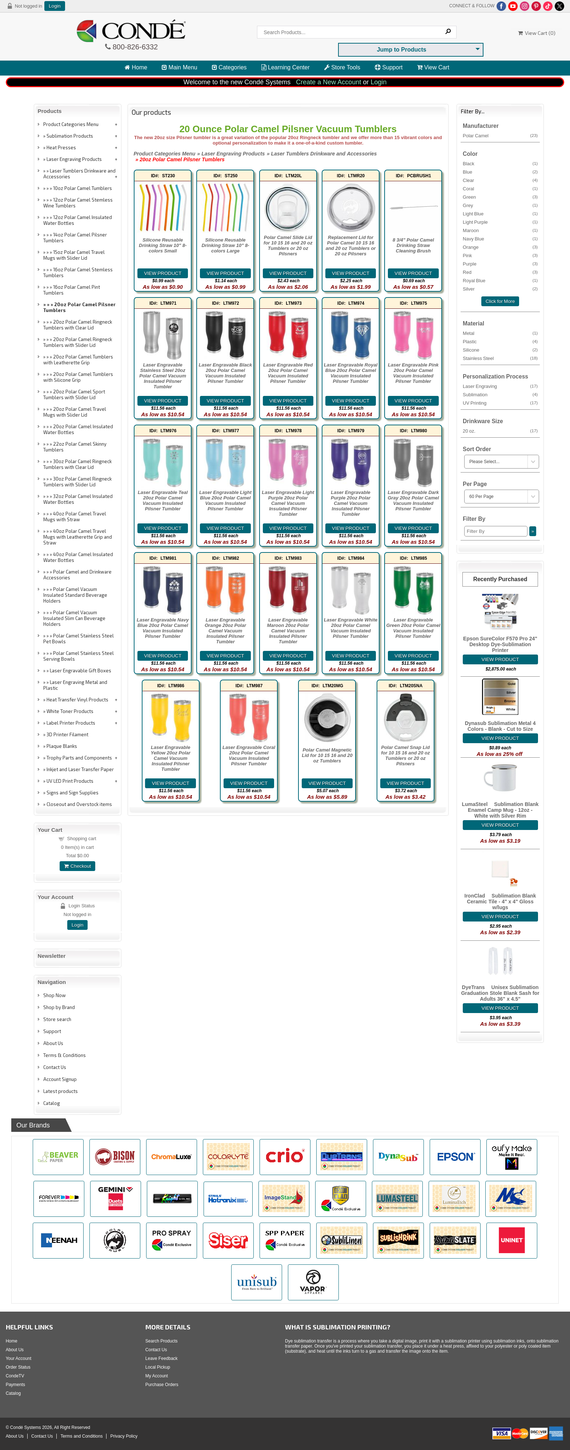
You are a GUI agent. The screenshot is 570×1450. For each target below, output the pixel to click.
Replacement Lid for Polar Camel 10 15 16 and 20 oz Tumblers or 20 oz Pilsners (351, 245)
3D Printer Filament (67, 734)
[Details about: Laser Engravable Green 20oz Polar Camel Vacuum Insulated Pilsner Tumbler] (413, 656)
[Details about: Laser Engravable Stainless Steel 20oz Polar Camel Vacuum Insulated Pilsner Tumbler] (162, 401)
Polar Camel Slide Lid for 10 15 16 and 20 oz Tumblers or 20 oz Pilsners (288, 245)
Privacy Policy (123, 1436)
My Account (156, 1375)
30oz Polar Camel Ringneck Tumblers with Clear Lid (77, 464)
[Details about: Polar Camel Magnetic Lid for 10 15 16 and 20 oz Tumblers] (327, 783)
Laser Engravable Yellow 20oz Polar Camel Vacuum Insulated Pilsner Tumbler (170, 758)
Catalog (51, 1103)
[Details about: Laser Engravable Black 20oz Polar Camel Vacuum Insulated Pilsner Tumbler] (225, 401)
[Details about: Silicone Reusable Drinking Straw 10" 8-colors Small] (162, 273)
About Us (53, 1043)
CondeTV (15, 1375)
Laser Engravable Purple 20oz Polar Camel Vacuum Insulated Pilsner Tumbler (350, 503)
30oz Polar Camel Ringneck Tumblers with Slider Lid (77, 481)
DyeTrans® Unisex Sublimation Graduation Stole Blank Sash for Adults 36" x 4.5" (500, 993)
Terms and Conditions (81, 1436)
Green (500, 196)
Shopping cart (81, 838)
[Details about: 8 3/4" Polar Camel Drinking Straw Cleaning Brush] (413, 273)
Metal (500, 333)
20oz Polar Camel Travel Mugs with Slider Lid (74, 412)
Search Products (161, 1341)
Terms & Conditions (64, 1055)
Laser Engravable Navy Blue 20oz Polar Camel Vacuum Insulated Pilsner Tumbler (163, 628)
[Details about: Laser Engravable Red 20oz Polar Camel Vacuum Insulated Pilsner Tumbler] (288, 401)
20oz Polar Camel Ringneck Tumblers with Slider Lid (77, 342)
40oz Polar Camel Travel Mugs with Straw (74, 516)
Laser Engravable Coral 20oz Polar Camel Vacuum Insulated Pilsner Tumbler (248, 755)
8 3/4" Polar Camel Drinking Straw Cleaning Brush (413, 245)
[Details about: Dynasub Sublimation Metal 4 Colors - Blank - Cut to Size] (500, 738)
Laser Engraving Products (74, 159)
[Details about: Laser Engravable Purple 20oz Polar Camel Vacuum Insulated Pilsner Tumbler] (350, 528)
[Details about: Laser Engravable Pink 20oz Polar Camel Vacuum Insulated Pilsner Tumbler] (413, 401)
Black (500, 163)
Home (136, 67)
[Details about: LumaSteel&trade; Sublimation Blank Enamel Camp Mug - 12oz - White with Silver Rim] (500, 825)
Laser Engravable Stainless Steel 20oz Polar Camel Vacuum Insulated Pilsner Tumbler (162, 375)
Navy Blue (500, 238)
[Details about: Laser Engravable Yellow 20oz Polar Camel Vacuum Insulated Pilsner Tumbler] (170, 783)
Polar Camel (500, 135)
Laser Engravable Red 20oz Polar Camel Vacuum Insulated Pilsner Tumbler (288, 373)
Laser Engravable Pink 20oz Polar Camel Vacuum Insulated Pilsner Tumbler (413, 373)
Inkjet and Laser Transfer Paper (80, 769)
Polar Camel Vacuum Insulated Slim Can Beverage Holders (74, 618)
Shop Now (54, 995)
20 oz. (500, 430)
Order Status (18, 1367)
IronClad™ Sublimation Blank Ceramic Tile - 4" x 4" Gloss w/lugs (500, 901)
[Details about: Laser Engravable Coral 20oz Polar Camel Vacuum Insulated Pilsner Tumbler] (249, 783)
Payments (15, 1384)
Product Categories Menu (71, 124)
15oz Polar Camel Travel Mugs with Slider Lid (74, 255)
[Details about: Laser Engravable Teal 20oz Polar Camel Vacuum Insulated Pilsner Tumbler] (162, 528)
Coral (500, 188)
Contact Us (54, 1067)
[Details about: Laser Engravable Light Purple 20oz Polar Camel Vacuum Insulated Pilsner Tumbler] (288, 528)
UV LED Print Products (70, 781)
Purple (500, 263)
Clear (500, 180)
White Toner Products (70, 711)
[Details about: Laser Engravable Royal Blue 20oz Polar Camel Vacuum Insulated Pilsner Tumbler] (350, 401)
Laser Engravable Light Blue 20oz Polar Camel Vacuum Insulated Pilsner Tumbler (225, 500)
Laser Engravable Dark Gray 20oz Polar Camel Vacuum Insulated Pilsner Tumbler (413, 500)
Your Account (18, 1358)
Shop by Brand (59, 1007)
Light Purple (500, 221)
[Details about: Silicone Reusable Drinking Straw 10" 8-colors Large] (225, 273)
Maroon (500, 230)
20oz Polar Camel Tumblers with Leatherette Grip (78, 359)
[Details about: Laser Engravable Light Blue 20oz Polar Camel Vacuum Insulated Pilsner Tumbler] (225, 528)
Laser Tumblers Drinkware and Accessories (79, 173)
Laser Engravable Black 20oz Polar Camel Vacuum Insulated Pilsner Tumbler (225, 373)
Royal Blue (500, 280)
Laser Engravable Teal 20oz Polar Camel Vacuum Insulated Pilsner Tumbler (163, 500)
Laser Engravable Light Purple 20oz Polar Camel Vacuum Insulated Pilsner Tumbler (288, 503)
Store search (57, 1019)
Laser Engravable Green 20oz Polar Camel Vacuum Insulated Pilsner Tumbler (413, 628)
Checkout (77, 866)
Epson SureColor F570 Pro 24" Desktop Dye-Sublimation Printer (500, 644)
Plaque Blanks (62, 746)
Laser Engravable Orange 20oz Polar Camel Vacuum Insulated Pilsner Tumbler (225, 630)
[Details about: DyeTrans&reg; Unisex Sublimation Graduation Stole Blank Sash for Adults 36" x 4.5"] (500, 1008)
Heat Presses (61, 147)
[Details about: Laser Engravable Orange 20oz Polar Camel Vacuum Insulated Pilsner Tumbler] (225, 656)
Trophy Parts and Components (79, 758)
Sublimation (500, 394)
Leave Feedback (161, 1358)
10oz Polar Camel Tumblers (82, 188)
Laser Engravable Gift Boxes (80, 670)
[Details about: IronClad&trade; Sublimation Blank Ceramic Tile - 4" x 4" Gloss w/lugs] (500, 917)
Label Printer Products (71, 723)
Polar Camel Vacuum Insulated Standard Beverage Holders (75, 595)
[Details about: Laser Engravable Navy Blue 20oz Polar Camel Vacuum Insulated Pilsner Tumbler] (162, 656)
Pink (500, 255)
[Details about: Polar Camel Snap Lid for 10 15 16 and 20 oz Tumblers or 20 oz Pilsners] (405, 783)
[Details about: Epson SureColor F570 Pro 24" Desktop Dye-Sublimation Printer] (500, 659)
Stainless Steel (500, 358)
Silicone (500, 349)
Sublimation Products (70, 136)
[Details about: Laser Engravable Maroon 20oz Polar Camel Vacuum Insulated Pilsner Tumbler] (288, 656)
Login (55, 6)
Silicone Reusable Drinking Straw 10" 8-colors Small (162, 245)
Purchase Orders (161, 1384)
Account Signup (60, 1079)
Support (388, 67)
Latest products (60, 1091)
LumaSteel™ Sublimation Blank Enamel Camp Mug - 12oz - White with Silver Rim (500, 810)
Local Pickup (157, 1367)
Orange (500, 247)
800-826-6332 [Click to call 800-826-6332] (134, 46)
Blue (500, 171)
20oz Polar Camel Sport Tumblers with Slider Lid (74, 394)
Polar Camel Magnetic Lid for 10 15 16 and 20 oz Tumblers (327, 755)
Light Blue (500, 213)
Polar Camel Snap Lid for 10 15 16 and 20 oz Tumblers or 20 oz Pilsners (405, 755)
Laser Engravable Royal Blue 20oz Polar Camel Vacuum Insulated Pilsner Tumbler (350, 373)
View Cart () (536, 33)
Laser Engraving (500, 386)
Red (500, 272)
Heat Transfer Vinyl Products (77, 699)
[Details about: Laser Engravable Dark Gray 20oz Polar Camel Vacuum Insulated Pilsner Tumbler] (413, 528)
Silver (500, 288)
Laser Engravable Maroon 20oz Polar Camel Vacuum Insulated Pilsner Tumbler (288, 630)
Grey (500, 205)
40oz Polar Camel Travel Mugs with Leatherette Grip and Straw (77, 537)
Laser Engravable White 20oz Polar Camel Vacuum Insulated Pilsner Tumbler (350, 628)
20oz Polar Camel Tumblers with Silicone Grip (78, 377)
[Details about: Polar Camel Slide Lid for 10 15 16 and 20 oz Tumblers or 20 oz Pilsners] (288, 273)
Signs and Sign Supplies (73, 792)
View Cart (433, 67)
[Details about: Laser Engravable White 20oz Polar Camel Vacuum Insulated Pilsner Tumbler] (350, 656)
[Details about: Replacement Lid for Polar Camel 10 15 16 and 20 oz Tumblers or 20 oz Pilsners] (350, 273)
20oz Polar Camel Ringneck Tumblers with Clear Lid (77, 325)
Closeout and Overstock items (79, 804)
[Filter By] (495, 531)
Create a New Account (328, 82)
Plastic (500, 341)
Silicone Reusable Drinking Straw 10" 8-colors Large (225, 245)
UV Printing (500, 402)
